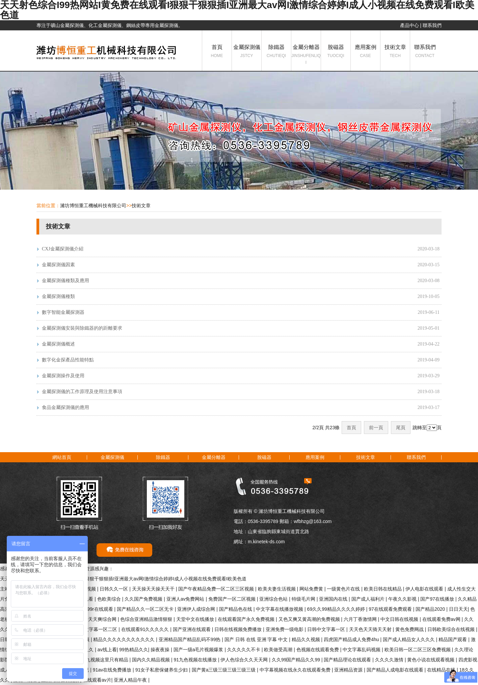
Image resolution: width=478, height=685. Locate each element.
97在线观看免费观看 (391, 609)
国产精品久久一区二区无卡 (146, 609)
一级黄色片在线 (344, 589)
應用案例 (365, 51)
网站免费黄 (311, 589)
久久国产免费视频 (144, 599)
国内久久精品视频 (151, 659)
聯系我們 (432, 25)
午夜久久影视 (403, 599)
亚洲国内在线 (334, 599)
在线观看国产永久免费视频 (247, 619)
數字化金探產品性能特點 (68, 359)
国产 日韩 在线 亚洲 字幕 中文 (256, 639)
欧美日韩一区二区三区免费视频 (418, 649)
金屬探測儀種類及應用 (65, 280)
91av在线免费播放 (113, 670)
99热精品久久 (133, 649)
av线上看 (107, 649)
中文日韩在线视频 (400, 619)
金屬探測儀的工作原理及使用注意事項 (82, 391)
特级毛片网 (304, 599)
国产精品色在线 (236, 609)
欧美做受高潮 (279, 649)
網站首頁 (61, 457)
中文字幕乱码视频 (362, 649)
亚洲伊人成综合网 (196, 609)
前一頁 (376, 427)
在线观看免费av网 (442, 619)
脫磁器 (335, 51)
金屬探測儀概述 (58, 344)
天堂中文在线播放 (195, 619)
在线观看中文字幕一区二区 (89, 629)
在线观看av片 (97, 680)
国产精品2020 (431, 609)
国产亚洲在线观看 (192, 629)
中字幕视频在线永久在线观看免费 (296, 670)
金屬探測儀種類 (58, 296)
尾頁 (400, 427)
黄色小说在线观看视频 (431, 659)
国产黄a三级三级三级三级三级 (224, 670)
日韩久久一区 (114, 589)
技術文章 (395, 51)
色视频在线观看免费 (318, 649)
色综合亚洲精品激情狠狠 (147, 619)
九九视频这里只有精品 (105, 659)
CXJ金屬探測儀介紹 (62, 248)
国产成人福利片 (368, 599)
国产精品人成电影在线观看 (396, 670)
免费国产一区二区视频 (232, 599)
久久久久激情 (390, 659)
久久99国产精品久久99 (296, 659)
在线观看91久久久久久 (145, 629)
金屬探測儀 (246, 51)
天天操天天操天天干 (154, 589)
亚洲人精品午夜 (131, 680)
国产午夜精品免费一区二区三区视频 (216, 589)
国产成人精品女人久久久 (409, 639)
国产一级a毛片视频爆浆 (199, 649)
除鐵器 (276, 51)
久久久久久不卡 (244, 649)
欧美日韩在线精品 (383, 589)
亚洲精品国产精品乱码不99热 (190, 639)
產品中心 (409, 25)
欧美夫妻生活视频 (277, 589)
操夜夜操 (161, 649)
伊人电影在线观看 (425, 589)
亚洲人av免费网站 (186, 599)
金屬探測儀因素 (58, 264)
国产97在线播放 (437, 599)
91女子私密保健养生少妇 (162, 670)
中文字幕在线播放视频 (280, 609)
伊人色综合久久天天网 (244, 659)
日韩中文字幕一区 (326, 629)
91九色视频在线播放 (196, 659)
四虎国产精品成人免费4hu (352, 639)
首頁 (217, 51)
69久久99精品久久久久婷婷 (336, 609)
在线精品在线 (442, 670)
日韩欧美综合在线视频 (451, 629)
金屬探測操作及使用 (63, 375)
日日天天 (458, 609)
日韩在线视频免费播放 (238, 629)
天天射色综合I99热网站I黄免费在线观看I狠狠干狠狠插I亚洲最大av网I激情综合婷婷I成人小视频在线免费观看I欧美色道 (123, 578)
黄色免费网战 (410, 629)
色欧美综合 (109, 599)
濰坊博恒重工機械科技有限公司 (93, 205)
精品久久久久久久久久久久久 (124, 639)
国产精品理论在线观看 (348, 659)
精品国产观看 (453, 639)
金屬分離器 (306, 55)
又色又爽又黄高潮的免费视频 (309, 619)
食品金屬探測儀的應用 (65, 407)
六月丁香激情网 (361, 619)
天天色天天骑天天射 (371, 629)
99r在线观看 (100, 609)
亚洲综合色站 (274, 599)
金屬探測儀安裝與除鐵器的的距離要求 (82, 328)
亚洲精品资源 (349, 670)
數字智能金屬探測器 (63, 312)
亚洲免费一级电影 (285, 629)
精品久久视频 (306, 639)
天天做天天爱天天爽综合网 (89, 619)
